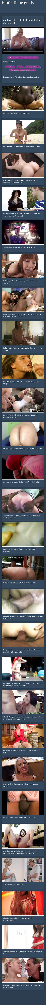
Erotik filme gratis (18, 2)
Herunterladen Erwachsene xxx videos (23, 58)
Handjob (10, 67)
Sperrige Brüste (32, 67)
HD (20, 67)
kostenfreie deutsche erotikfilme (22, 70)
